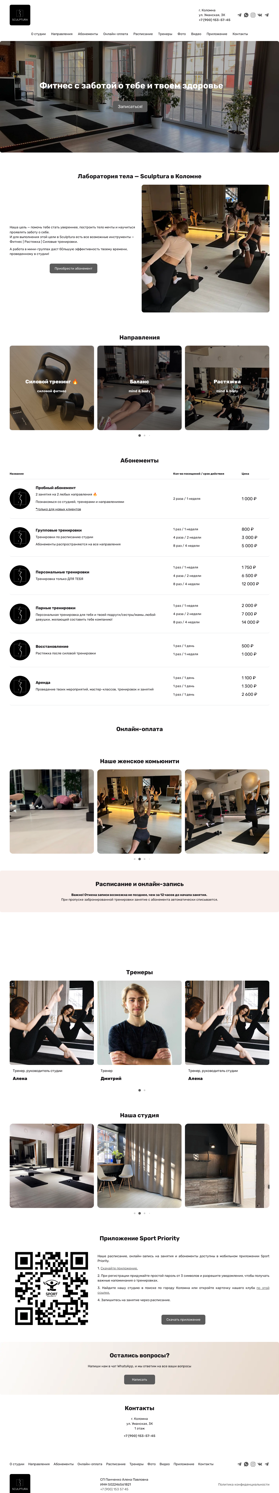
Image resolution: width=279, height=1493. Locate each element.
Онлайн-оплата (115, 34)
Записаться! (130, 106)
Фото (182, 34)
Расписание (143, 34)
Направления (62, 34)
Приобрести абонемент (73, 268)
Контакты (240, 34)
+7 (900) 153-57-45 (214, 20)
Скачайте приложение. (119, 1268)
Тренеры (165, 34)
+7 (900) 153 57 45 (114, 1489)
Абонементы (88, 34)
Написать (139, 1379)
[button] (139, 435)
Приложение (217, 34)
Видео (196, 34)
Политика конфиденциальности (244, 1484)
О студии (38, 34)
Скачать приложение (183, 1320)
